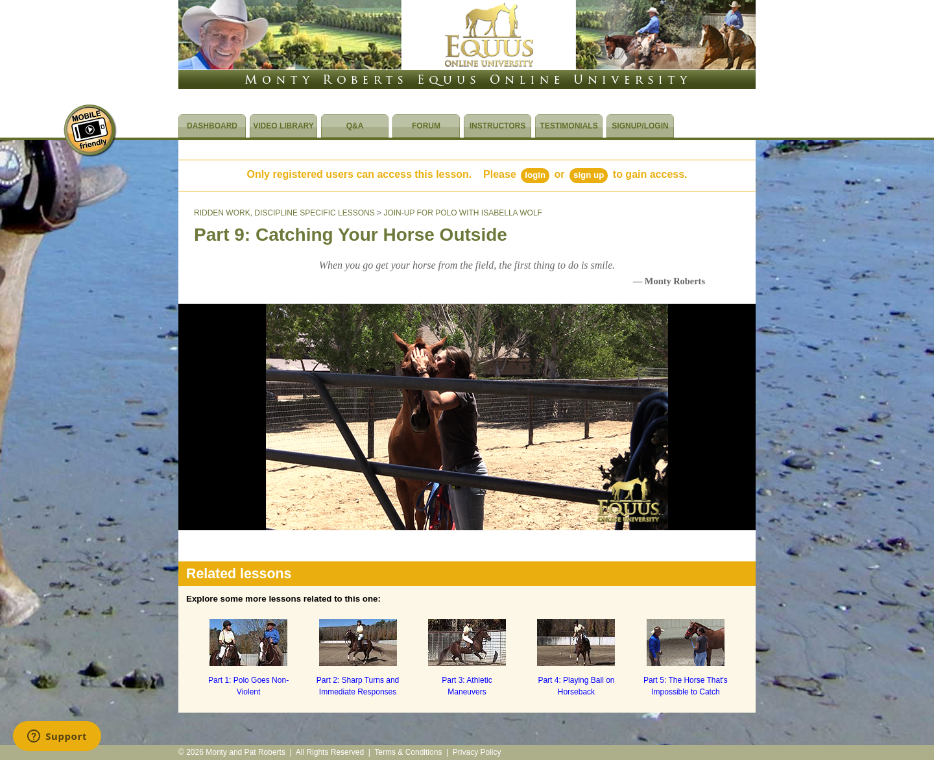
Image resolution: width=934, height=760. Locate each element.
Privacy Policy (477, 752)
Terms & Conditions (408, 752)
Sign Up (588, 175)
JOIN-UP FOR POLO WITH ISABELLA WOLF (462, 212)
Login (535, 175)
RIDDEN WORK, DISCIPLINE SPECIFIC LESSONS (284, 212)
